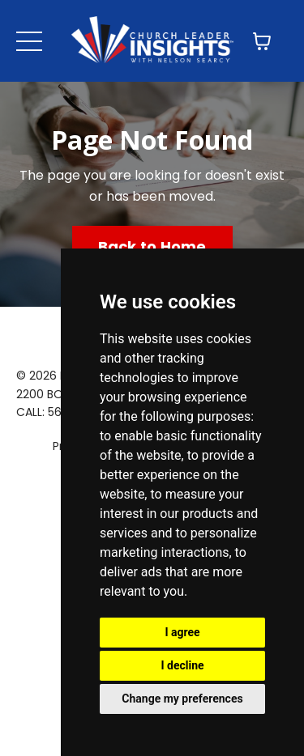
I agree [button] (182, 632)
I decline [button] (182, 665)
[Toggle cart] (262, 41)
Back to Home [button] (152, 246)
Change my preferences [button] (182, 698)
